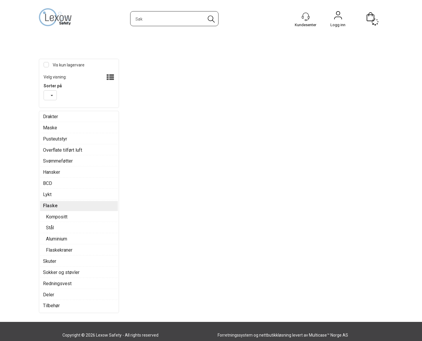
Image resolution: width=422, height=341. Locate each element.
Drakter (50, 116)
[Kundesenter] (305, 16)
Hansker (51, 172)
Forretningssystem (235, 335)
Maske (50, 128)
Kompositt (56, 217)
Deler (48, 294)
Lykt (47, 194)
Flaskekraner (59, 250)
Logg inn (338, 16)
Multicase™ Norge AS (328, 335)
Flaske (50, 205)
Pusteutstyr (55, 139)
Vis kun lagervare (68, 65)
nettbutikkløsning (275, 335)
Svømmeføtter (58, 161)
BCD (47, 183)
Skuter (49, 261)
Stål (50, 227)
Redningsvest (57, 283)
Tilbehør (51, 305)
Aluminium (56, 239)
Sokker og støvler (61, 272)
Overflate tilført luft (62, 150)
